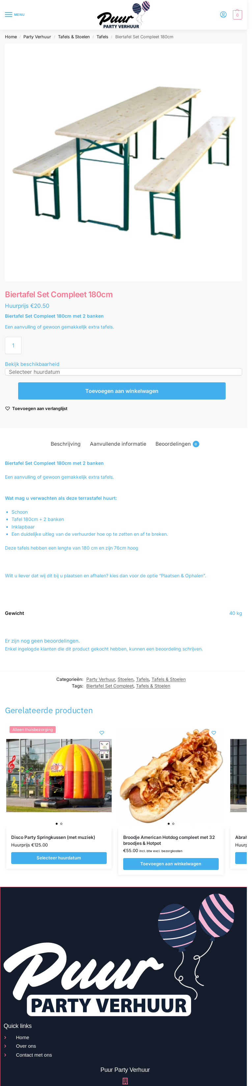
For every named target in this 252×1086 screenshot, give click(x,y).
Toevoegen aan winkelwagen (121, 391)
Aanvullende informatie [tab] (118, 444)
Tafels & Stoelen (74, 36)
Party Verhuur (37, 36)
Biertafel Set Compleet (109, 685)
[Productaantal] (13, 345)
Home (11, 36)
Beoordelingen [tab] (177, 444)
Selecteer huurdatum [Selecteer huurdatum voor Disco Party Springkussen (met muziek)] (59, 857)
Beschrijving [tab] (66, 444)
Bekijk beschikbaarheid (32, 364)
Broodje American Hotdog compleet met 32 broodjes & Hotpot (169, 840)
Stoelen (125, 679)
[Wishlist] (102, 733)
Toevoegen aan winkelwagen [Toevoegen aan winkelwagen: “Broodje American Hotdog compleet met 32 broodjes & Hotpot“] (170, 863)
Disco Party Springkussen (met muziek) (53, 837)
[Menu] (15, 15)
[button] (236, 14)
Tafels (102, 36)
